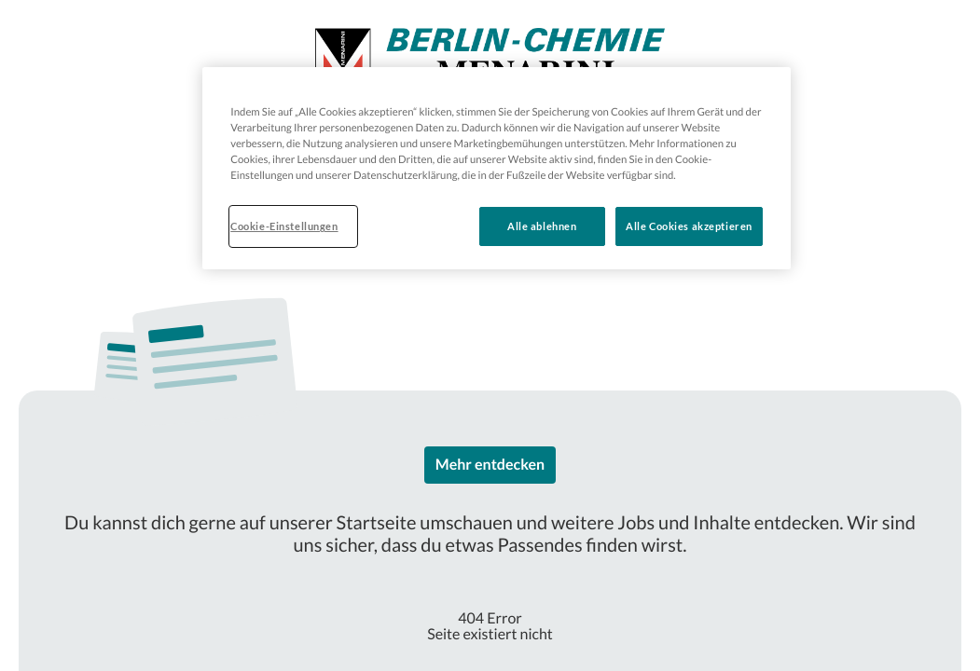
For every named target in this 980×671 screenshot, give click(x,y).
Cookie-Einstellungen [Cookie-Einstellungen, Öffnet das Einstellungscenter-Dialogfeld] (284, 226)
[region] (496, 168)
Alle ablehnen (541, 226)
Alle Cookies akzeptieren (689, 226)
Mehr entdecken (490, 464)
